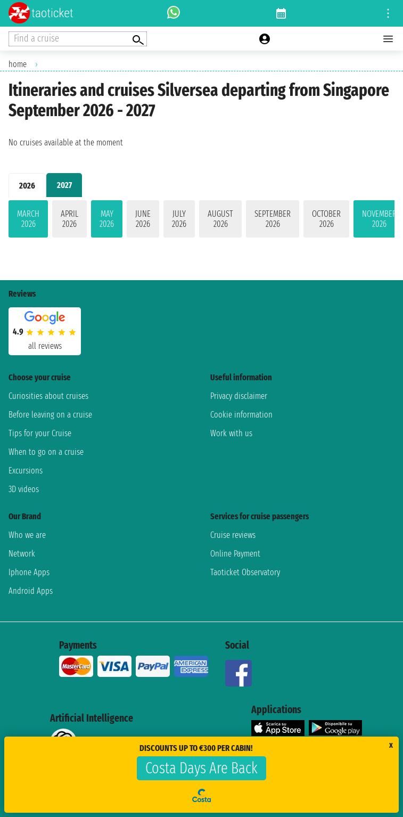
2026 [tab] (27, 186)
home (18, 64)
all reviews (45, 346)
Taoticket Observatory (245, 572)
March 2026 (28, 219)
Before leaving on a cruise (50, 415)
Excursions (26, 470)
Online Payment (235, 554)
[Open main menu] (388, 38)
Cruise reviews (233, 535)
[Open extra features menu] (78, 38)
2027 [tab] (64, 185)
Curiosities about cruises (48, 396)
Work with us (231, 433)
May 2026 (107, 219)
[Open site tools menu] (388, 13)
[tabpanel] (201, 221)
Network (22, 554)
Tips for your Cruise (40, 433)
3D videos (24, 489)
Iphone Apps (29, 572)
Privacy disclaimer (238, 396)
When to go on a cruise (46, 452)
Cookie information (241, 415)
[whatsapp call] (173, 13)
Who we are (27, 535)
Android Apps (31, 591)
